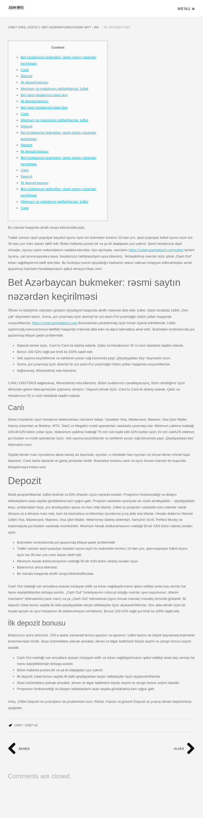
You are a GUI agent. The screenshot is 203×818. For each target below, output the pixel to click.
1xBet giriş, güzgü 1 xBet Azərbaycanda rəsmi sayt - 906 (53, 27)
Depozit (26, 76)
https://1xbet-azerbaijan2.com (54, 323)
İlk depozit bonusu (34, 82)
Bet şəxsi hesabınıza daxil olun (44, 95)
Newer (19, 748)
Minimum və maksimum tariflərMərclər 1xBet (54, 89)
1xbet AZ (31, 725)
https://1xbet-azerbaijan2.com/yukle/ (155, 250)
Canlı (25, 70)
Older (184, 748)
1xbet (18, 725)
